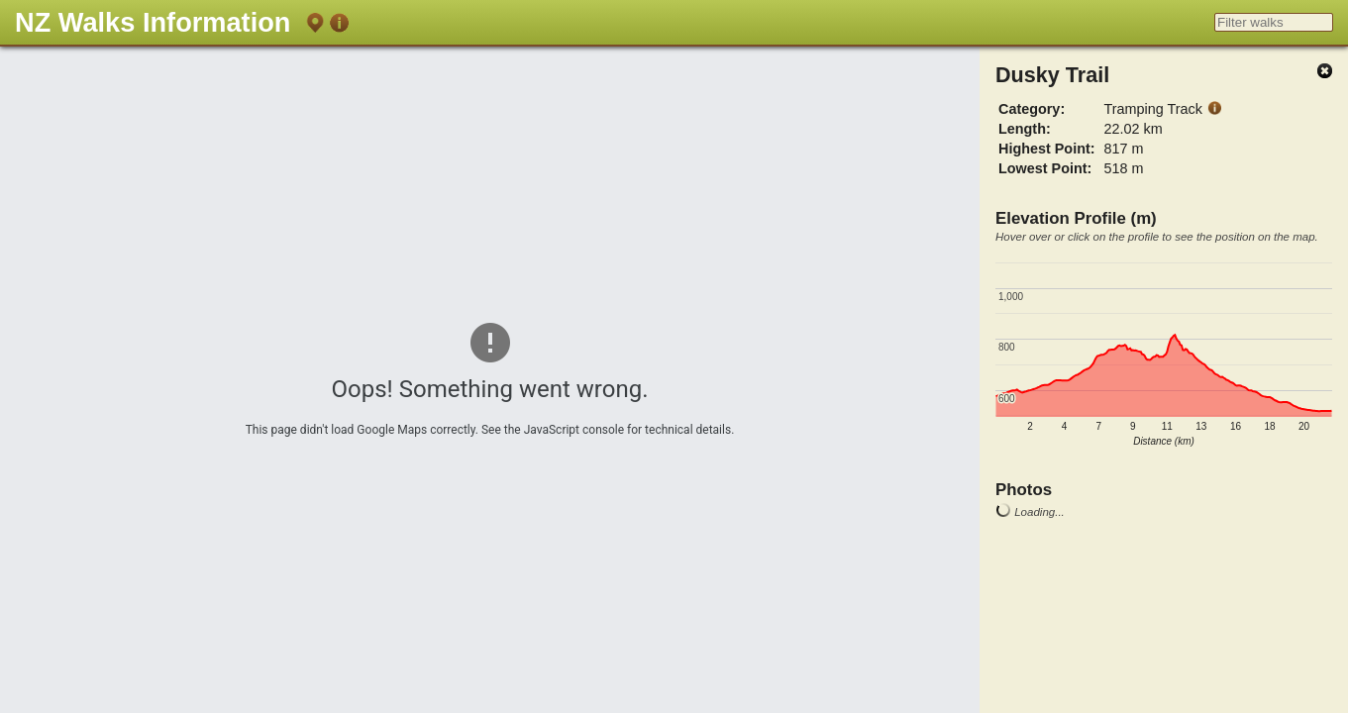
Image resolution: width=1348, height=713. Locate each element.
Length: (1024, 129)
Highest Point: (1046, 148)
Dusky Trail (1052, 74)
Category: (1031, 109)
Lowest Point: (1044, 168)
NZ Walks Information (152, 22)
